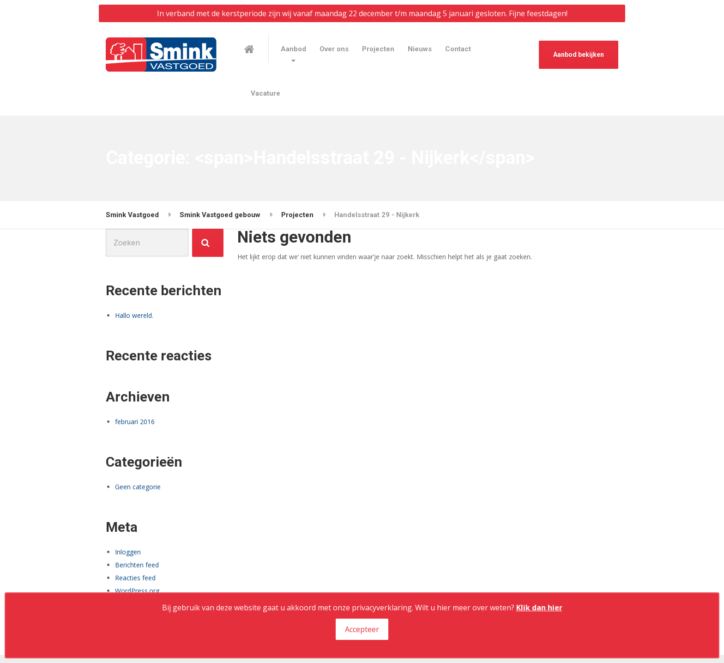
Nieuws (420, 49)
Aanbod (293, 49)
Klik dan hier (539, 607)
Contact (458, 49)
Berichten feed (137, 564)
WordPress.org (137, 590)
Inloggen (128, 551)
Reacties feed (135, 577)
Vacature (265, 93)
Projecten (378, 49)
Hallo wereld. (134, 315)
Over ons (334, 49)
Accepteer (362, 629)
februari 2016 (135, 421)
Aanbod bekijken (578, 54)
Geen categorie (138, 486)
